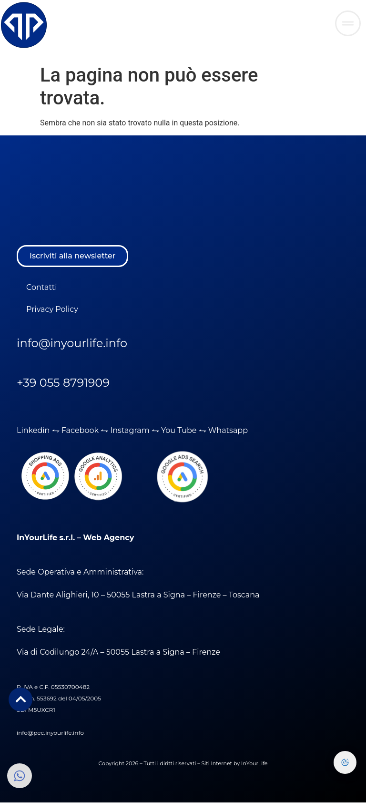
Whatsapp (228, 430)
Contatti (41, 287)
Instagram (130, 430)
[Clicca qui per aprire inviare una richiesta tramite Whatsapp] (348, 23)
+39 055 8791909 (63, 383)
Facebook (80, 430)
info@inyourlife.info (72, 343)
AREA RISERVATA (265, 19)
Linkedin (33, 430)
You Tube (178, 430)
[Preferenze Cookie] (345, 762)
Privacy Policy (52, 309)
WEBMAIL (213, 19)
